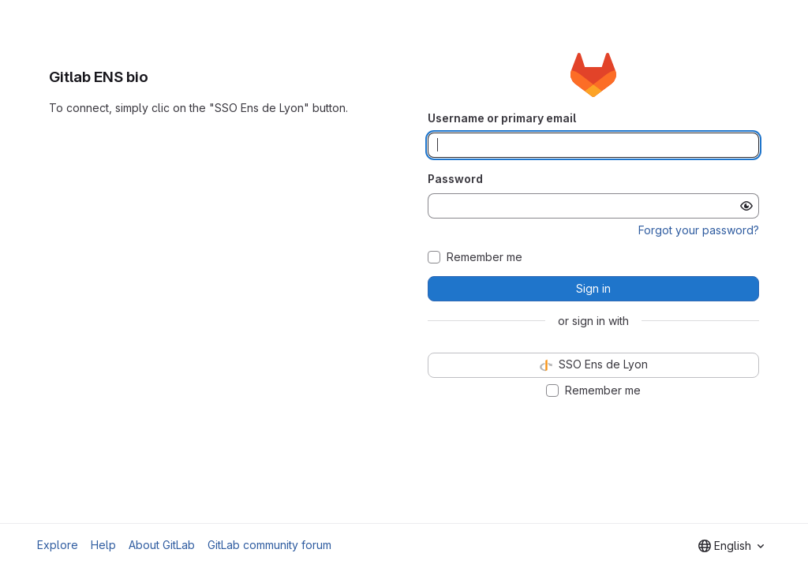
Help (103, 544)
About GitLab (162, 544)
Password (455, 178)
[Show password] (746, 206)
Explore (57, 544)
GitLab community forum (269, 544)
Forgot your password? (698, 230)
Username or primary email (502, 118)
